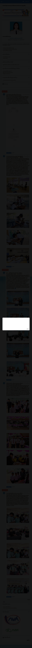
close (28, 304)
